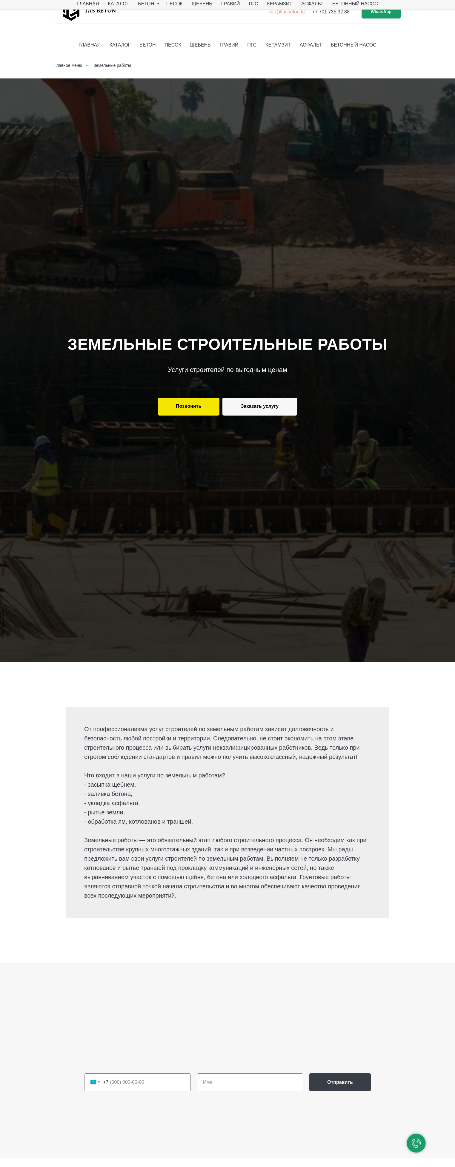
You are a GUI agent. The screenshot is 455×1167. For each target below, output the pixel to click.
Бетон (147, 3)
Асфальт (312, 3)
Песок (174, 3)
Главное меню (68, 65)
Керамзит (279, 3)
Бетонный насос (355, 3)
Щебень (202, 3)
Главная (88, 3)
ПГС (253, 3)
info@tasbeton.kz (287, 11)
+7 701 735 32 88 (331, 11)
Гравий (230, 3)
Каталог (118, 3)
